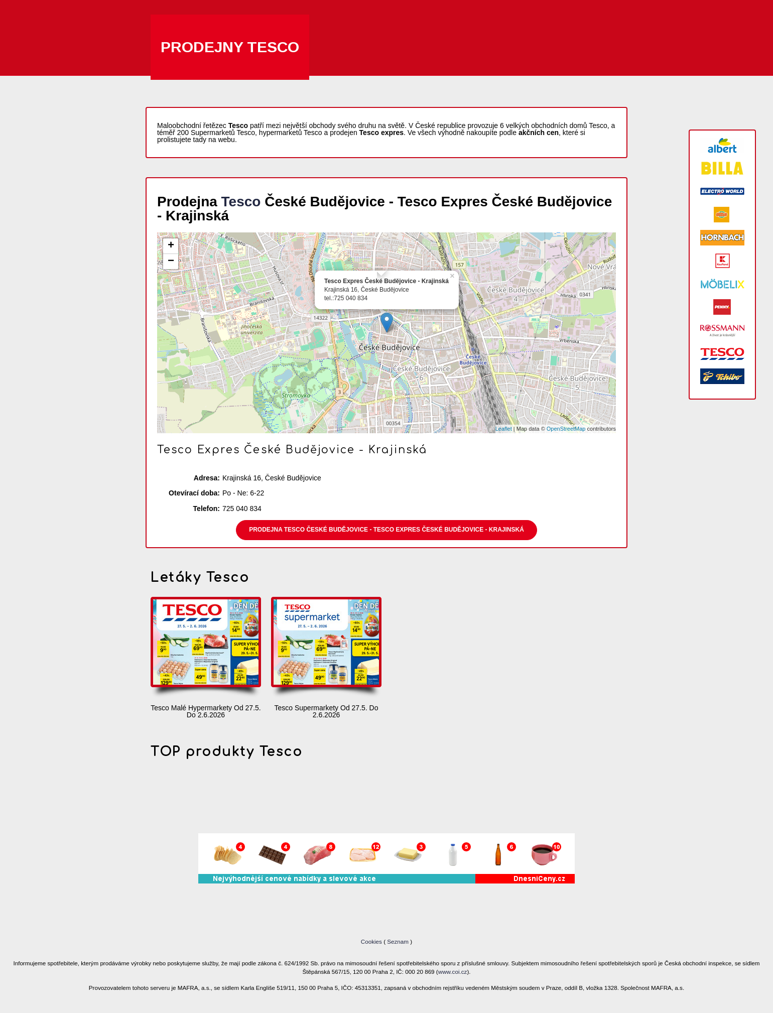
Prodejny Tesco (230, 47)
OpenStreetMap (566, 429)
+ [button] (171, 246)
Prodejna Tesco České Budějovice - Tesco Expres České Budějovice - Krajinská (386, 529)
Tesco (241, 201)
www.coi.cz (452, 971)
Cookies (372, 941)
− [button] (171, 261)
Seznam (397, 941)
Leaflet (503, 429)
